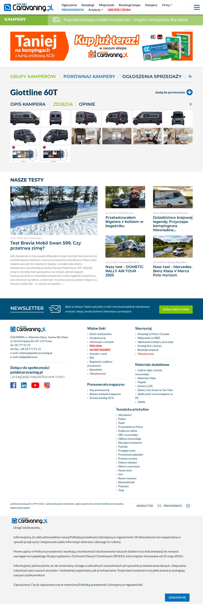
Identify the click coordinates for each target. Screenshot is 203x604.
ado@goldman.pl (28, 357)
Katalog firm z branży (150, 345)
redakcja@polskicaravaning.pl (35, 353)
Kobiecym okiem (127, 430)
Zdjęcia (63, 104)
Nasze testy (125, 470)
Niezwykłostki (126, 482)
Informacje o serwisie (102, 341)
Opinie (87, 104)
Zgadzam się (177, 597)
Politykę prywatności (84, 537)
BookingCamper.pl (148, 349)
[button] (95, 9)
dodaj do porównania (174, 92)
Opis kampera (27, 104)
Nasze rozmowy (127, 478)
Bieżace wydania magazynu (105, 394)
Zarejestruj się (98, 338)
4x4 (120, 474)
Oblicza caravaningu (129, 438)
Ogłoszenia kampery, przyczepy (155, 341)
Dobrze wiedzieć (127, 462)
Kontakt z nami (98, 353)
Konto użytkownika (101, 334)
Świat (121, 422)
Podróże (123, 446)
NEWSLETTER (27, 308)
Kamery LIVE (145, 386)
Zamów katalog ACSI (102, 397)
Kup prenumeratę (100, 390)
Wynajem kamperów (130, 442)
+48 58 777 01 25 (30, 349)
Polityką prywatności (93, 584)
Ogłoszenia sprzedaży (152, 76)
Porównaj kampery (89, 76)
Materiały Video (147, 378)
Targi (121, 490)
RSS (92, 357)
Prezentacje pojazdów (130, 454)
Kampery (15, 19)
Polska (122, 418)
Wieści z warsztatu (129, 466)
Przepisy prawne (127, 458)
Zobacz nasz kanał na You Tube (155, 390)
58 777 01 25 (22, 345)
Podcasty (123, 486)
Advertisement (100, 349)
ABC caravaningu (128, 434)
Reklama (96, 345)
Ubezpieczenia (98, 373)
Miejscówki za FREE (149, 338)
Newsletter (96, 369)
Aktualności (125, 415)
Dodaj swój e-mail (176, 308)
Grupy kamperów (33, 76)
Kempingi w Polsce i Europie (153, 334)
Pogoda (142, 382)
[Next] (190, 76)
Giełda (141, 401)
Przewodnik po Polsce (130, 426)
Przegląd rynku (126, 450)
